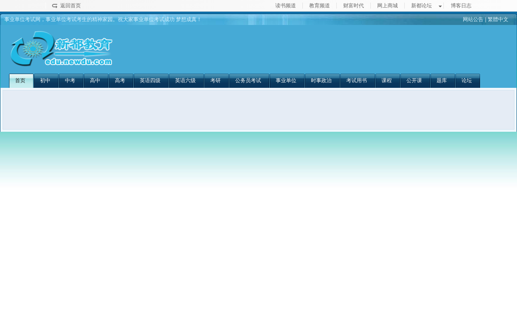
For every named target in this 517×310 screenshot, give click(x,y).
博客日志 (461, 6)
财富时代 (353, 6)
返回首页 (70, 6)
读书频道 (285, 6)
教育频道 (319, 6)
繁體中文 (498, 19)
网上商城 (387, 6)
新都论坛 (421, 6)
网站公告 (473, 19)
